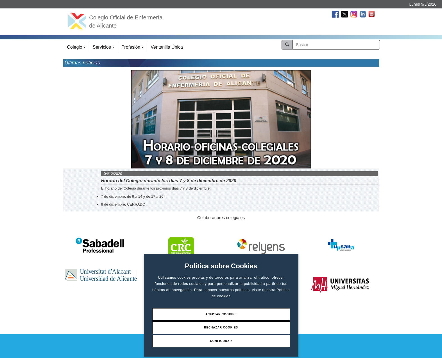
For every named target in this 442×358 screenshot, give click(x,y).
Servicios (104, 49)
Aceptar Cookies (221, 314)
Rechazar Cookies (221, 327)
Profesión (133, 49)
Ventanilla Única (167, 47)
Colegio (77, 49)
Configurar (221, 341)
